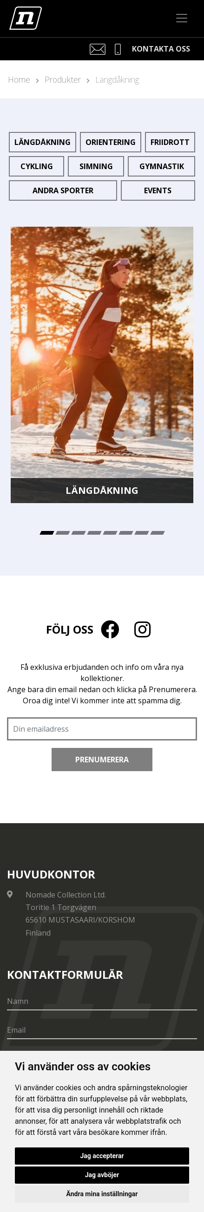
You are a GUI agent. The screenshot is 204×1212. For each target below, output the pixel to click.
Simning (96, 166)
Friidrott (170, 142)
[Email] (102, 1030)
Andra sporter (63, 190)
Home (19, 79)
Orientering (111, 142)
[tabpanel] (102, 365)
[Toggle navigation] (182, 18)
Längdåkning (117, 79)
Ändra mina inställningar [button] (102, 1194)
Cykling (36, 166)
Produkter (63, 79)
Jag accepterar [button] (102, 1156)
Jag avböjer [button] (102, 1175)
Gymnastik (161, 166)
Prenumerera (102, 759)
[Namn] (102, 1001)
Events (157, 190)
